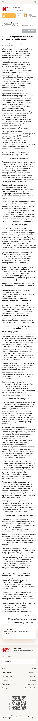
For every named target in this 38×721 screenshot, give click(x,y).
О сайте (33, 668)
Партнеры (6, 684)
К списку (30, 31)
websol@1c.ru (31, 718)
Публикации (13, 23)
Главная (5, 23)
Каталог (5, 669)
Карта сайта (32, 692)
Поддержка (32, 680)
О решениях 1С (31, 672)
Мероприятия (7, 680)
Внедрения (6, 672)
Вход (34, 15)
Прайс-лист (32, 676)
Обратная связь (31, 684)
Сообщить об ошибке (29, 688)
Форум (4, 688)
